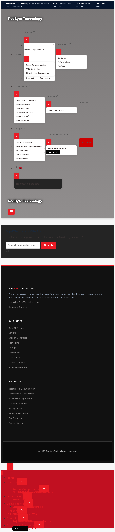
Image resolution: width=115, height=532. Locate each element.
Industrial (84, 102)
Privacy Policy (15, 408)
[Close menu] (2, 473)
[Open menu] (11, 212)
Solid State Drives (56, 110)
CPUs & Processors (24, 112)
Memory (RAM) (22, 116)
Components (14, 352)
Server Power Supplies (36, 65)
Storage (12, 348)
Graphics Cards (23, 108)
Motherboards (22, 120)
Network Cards (64, 62)
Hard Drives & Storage (26, 100)
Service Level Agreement (20, 398)
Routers (61, 66)
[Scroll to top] (4, 467)
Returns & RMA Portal (18, 413)
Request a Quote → (18, 307)
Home (18, 54)
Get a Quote (86, 142)
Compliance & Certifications (21, 393)
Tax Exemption (22, 150)
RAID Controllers (33, 69)
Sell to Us (53, 152)
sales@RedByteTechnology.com (24, 302)
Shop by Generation (18, 338)
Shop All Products (17, 328)
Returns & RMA (22, 154)
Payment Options (23, 158)
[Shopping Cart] (38, 168)
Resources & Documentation (29, 146)
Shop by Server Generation (38, 78)
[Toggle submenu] (26, 40)
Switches (62, 58)
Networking (14, 343)
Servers (12, 333)
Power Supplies (23, 104)
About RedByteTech (57, 148)
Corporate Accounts (18, 403)
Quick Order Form (24, 142)
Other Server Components (37, 73)
